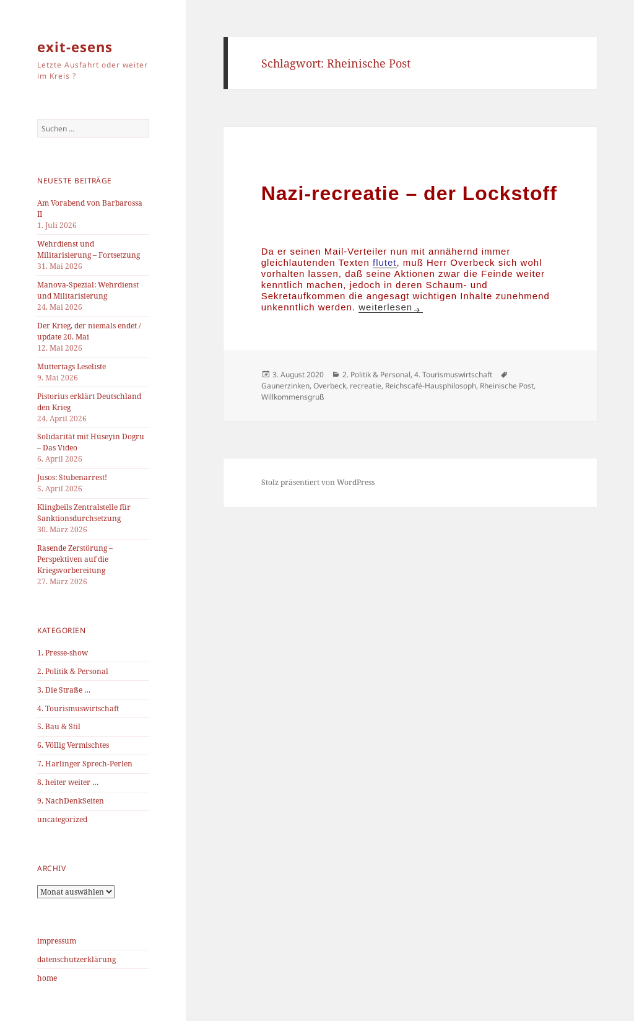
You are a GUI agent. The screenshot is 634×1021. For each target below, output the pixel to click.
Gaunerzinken (285, 385)
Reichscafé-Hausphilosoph (430, 385)
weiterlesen (390, 307)
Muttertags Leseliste (71, 366)
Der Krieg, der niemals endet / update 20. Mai (89, 331)
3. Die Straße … (63, 690)
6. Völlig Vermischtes (73, 745)
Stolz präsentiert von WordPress (318, 482)
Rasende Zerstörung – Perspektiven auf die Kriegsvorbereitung (75, 559)
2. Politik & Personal (72, 671)
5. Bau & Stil (58, 726)
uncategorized (62, 819)
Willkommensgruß (292, 397)
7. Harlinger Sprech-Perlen (84, 763)
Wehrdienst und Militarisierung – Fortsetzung (88, 249)
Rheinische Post (507, 385)
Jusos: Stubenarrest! (72, 477)
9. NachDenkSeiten (70, 800)
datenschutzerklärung (76, 959)
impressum (56, 941)
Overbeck (329, 385)
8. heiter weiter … (67, 782)
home (47, 978)
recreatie (365, 385)
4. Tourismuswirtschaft (78, 708)
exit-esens (75, 46)
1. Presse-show (62, 652)
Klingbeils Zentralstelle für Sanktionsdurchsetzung (84, 513)
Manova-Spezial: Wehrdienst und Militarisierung (88, 290)
